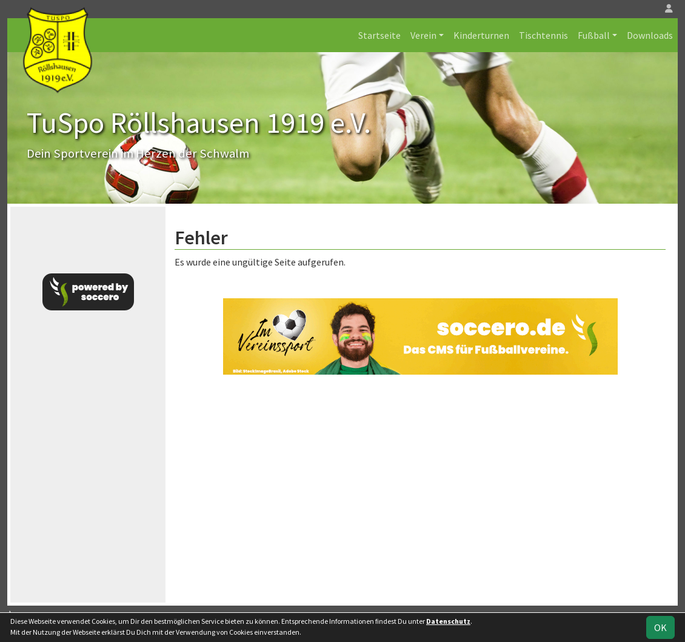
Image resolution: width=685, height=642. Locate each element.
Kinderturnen (481, 35)
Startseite (379, 35)
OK (660, 627)
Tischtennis (543, 35)
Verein (423, 35)
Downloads (650, 35)
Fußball (594, 35)
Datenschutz (448, 621)
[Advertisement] (420, 488)
